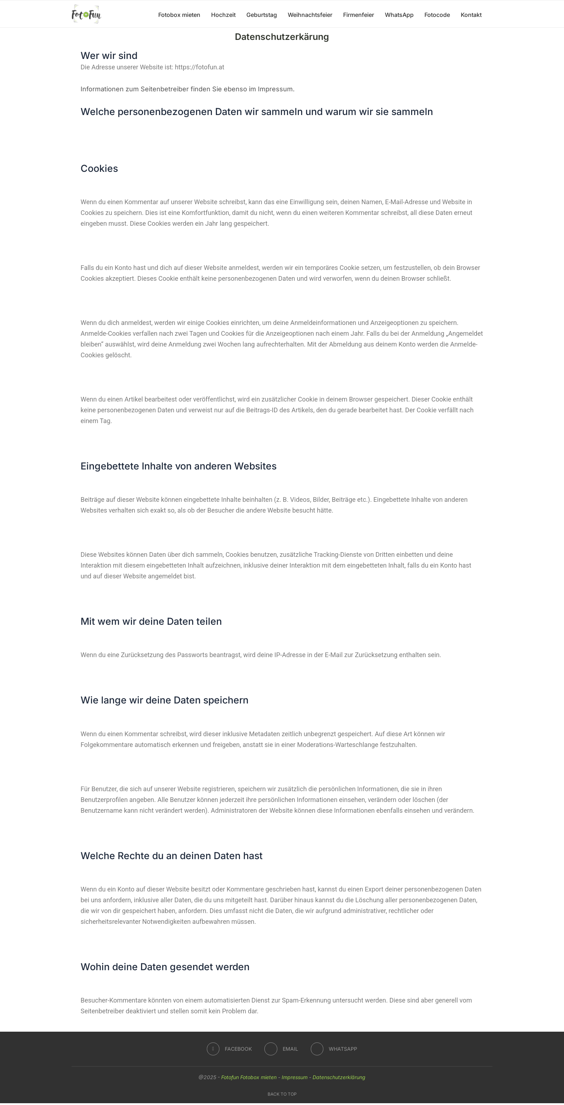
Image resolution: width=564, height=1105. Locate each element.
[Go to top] (282, 1095)
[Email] (281, 1050)
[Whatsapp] (334, 1050)
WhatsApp (399, 14)
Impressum (295, 1079)
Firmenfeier (358, 14)
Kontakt (471, 14)
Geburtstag (261, 14)
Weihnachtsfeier (310, 14)
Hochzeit (223, 14)
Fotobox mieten (179, 14)
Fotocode (437, 14)
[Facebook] (229, 1050)
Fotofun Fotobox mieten (249, 1079)
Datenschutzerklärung (339, 1079)
